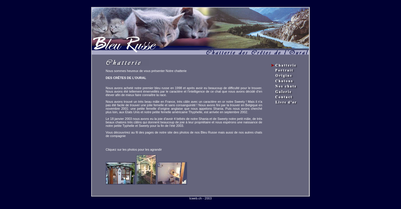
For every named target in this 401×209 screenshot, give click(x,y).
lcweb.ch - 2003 (200, 198)
